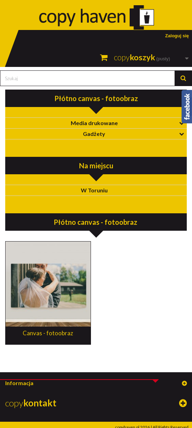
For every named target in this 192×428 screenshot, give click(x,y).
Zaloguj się (177, 35)
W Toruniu (94, 190)
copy (30, 402)
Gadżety (94, 133)
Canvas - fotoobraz (48, 333)
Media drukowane (94, 123)
